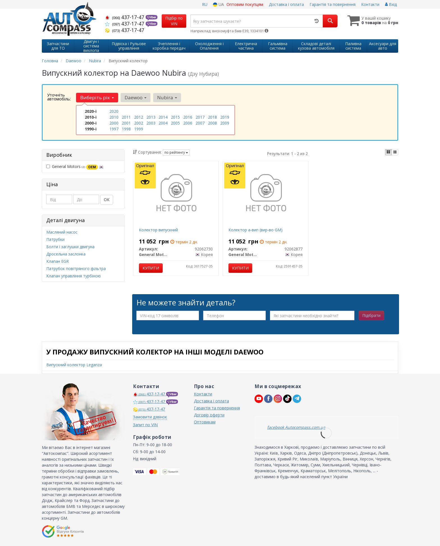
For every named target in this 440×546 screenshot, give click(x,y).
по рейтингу (176, 152)
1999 (138, 129)
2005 (175, 123)
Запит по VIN (145, 424)
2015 (175, 117)
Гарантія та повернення (333, 4)
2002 (138, 123)
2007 (200, 123)
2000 (113, 123)
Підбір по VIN (174, 20)
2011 (126, 117)
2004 (163, 123)
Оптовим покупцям (244, 4)
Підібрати (371, 315)
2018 (212, 117)
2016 (187, 117)
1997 (113, 129)
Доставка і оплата (286, 4)
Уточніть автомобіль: (59, 97)
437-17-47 (125, 17)
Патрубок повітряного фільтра (76, 268)
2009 (224, 123)
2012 (138, 117)
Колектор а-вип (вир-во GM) (255, 229)
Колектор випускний (158, 229)
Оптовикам (205, 422)
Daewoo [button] (135, 97)
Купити (151, 268)
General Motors (75, 166)
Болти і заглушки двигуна (70, 246)
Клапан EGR (57, 261)
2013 (150, 117)
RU (204, 4)
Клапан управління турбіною (73, 275)
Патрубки (55, 239)
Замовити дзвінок (150, 417)
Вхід (391, 4)
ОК (106, 199)
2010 (113, 117)
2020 (113, 111)
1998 (126, 129)
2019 (224, 117)
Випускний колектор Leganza (74, 364)
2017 (200, 117)
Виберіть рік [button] (97, 97)
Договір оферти (209, 415)
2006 (187, 123)
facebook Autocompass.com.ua (296, 427)
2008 (212, 123)
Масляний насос (61, 232)
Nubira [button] (167, 97)
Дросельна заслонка (66, 254)
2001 (126, 123)
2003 (150, 123)
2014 (163, 117)
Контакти (370, 4)
